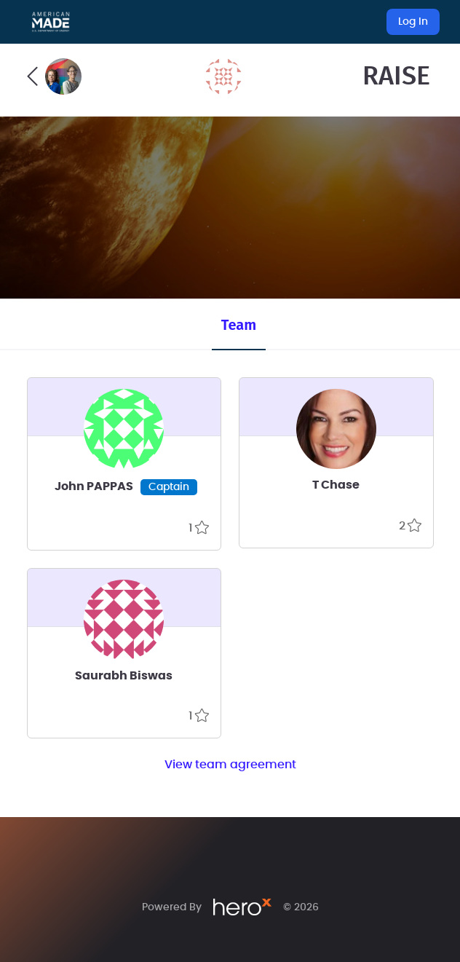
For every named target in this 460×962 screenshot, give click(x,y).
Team (238, 325)
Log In (413, 22)
